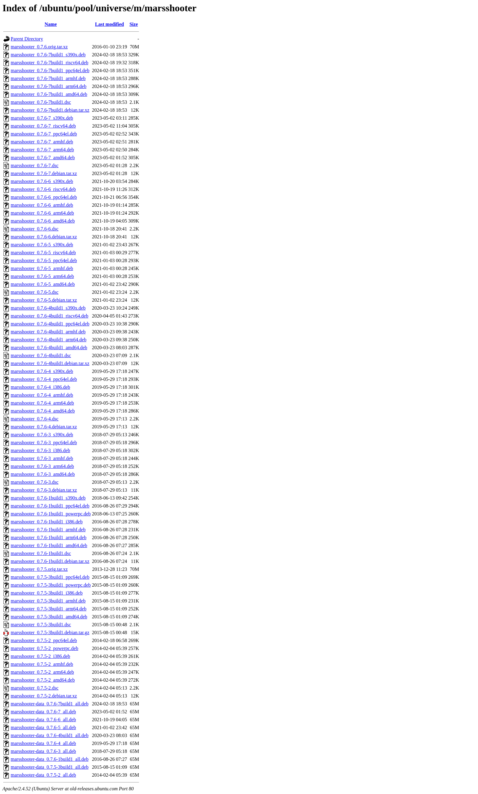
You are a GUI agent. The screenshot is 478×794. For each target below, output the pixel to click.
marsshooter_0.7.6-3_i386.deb (40, 450)
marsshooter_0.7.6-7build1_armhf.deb (48, 78)
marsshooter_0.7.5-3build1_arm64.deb (48, 608)
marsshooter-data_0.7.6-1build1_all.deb (49, 759)
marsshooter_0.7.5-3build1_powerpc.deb (51, 585)
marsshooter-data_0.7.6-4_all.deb (43, 743)
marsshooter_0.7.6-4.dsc (35, 418)
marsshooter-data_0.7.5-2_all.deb (43, 775)
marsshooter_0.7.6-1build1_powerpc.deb (51, 513)
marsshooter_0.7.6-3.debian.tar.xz (44, 490)
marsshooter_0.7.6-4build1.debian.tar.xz (50, 363)
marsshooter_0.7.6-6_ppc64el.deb (44, 197)
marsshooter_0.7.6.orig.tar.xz (39, 46)
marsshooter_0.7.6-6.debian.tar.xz (44, 236)
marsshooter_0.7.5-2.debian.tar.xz (44, 695)
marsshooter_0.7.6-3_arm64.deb (42, 466)
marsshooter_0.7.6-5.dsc (35, 292)
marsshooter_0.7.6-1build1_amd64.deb (49, 545)
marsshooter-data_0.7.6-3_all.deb (43, 751)
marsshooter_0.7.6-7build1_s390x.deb (48, 54)
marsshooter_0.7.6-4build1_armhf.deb (48, 331)
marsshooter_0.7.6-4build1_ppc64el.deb (50, 323)
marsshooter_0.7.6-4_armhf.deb (42, 395)
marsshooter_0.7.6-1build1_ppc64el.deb (50, 505)
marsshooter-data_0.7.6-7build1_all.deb (49, 703)
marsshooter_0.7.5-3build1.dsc (41, 624)
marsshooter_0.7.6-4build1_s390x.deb (48, 308)
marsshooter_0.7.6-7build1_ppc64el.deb (50, 70)
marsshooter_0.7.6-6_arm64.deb (42, 213)
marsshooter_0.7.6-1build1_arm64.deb (48, 537)
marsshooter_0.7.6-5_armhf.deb (42, 268)
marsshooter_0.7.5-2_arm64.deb (42, 672)
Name (51, 24)
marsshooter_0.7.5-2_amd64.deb (43, 680)
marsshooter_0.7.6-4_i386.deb (40, 387)
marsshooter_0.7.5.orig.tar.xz (39, 569)
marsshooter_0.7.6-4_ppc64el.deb (44, 379)
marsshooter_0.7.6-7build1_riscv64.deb (49, 62)
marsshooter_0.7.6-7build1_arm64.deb (48, 86)
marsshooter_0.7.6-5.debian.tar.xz (44, 300)
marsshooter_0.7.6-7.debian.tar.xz (44, 173)
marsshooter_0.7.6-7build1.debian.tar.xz (50, 110)
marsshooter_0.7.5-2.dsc (35, 687)
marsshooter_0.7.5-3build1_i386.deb (47, 593)
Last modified (109, 24)
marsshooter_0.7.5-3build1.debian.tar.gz (50, 632)
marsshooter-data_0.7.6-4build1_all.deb (49, 735)
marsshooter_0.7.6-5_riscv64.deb (43, 252)
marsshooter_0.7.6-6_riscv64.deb (43, 189)
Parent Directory (27, 38)
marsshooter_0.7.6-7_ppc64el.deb (44, 133)
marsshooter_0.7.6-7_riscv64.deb (43, 125)
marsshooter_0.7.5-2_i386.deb (40, 656)
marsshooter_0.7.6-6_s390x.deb (42, 181)
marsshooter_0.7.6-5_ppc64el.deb (44, 260)
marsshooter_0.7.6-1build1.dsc (41, 553)
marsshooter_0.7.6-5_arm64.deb (42, 276)
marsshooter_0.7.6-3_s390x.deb (42, 434)
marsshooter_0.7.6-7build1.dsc (41, 102)
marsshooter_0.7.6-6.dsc (35, 228)
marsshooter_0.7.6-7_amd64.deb (43, 157)
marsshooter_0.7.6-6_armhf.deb (42, 205)
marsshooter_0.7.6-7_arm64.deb (42, 149)
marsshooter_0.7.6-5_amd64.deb (43, 284)
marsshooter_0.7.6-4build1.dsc (41, 355)
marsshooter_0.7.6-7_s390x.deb (42, 118)
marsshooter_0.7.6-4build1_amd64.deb (49, 347)
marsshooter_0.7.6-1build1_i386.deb (47, 521)
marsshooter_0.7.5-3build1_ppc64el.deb (50, 577)
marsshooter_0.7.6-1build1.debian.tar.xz (50, 561)
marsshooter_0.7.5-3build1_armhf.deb (48, 600)
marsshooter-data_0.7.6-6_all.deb (43, 719)
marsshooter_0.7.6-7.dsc (35, 165)
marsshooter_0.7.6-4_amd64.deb (43, 410)
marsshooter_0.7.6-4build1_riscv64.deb (49, 315)
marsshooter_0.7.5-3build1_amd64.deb (49, 616)
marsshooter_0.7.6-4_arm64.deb (42, 403)
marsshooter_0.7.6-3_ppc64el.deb (44, 442)
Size (134, 24)
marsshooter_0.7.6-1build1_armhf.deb (48, 529)
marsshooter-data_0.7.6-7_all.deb (43, 711)
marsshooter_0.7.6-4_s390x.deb (42, 371)
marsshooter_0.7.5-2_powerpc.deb (44, 648)
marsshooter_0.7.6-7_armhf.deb (42, 141)
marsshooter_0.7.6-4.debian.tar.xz (44, 426)
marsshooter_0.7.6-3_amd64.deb (43, 474)
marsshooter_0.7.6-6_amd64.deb (43, 220)
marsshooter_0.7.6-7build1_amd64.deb (49, 94)
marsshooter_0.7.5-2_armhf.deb (42, 664)
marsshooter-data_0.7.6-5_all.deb (43, 727)
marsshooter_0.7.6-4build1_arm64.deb (48, 339)
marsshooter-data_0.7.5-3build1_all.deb (49, 767)
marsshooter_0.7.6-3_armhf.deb (42, 458)
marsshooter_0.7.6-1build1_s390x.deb (48, 498)
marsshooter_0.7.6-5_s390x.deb (42, 244)
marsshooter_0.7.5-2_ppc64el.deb (44, 640)
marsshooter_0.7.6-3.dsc (35, 482)
